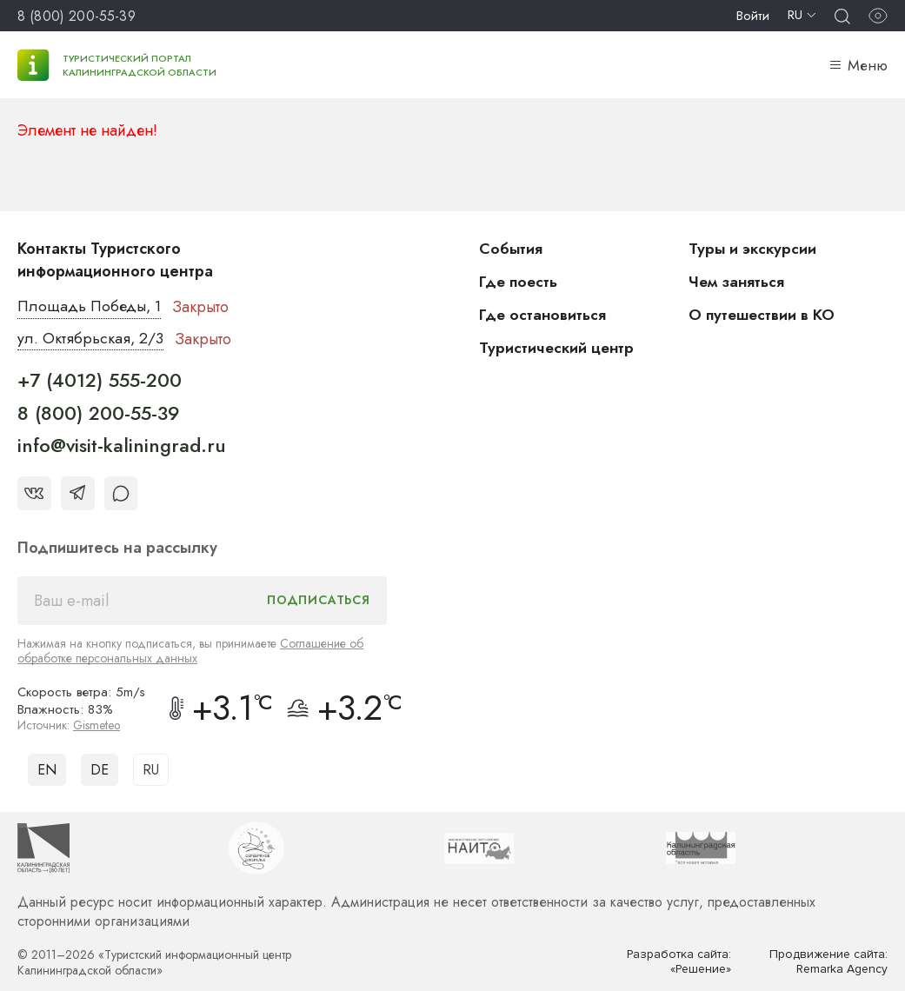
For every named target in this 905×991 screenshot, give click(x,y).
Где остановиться (543, 314)
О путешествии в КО (763, 314)
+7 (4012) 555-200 (99, 381)
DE (99, 770)
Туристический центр (558, 347)
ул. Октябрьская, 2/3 (90, 339)
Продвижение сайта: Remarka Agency (828, 962)
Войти (752, 15)
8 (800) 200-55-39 (76, 16)
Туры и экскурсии (754, 248)
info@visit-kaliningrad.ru (121, 446)
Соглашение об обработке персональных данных (190, 651)
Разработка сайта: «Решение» (678, 962)
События (511, 248)
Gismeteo (97, 725)
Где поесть (519, 281)
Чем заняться (737, 281)
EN (47, 770)
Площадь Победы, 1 (90, 307)
